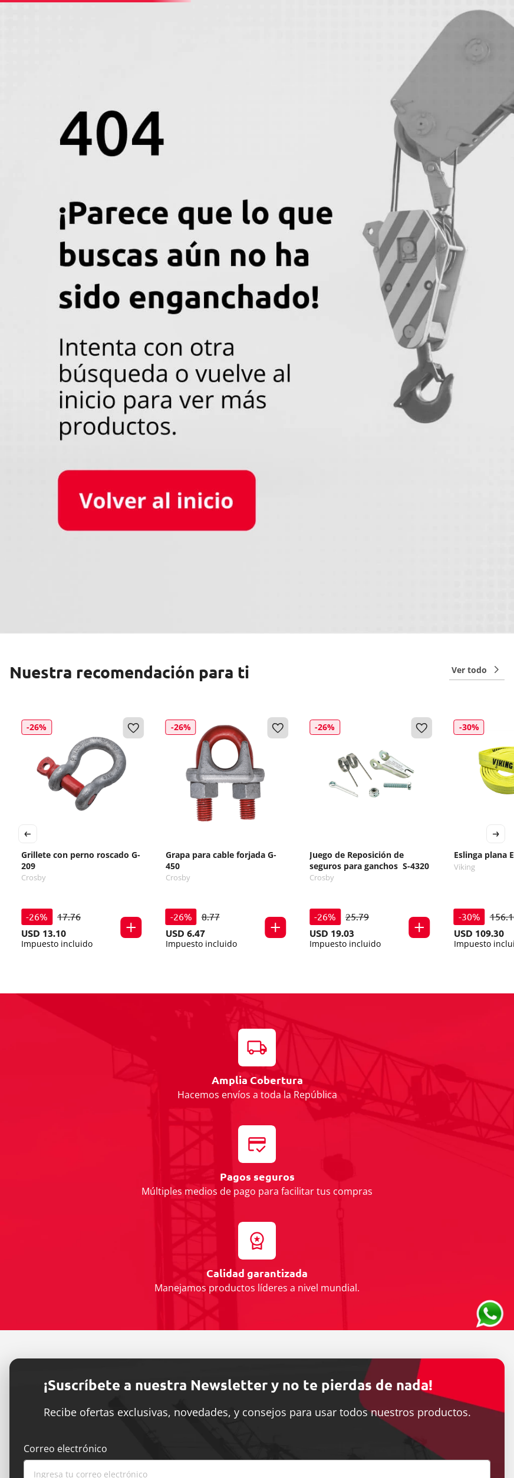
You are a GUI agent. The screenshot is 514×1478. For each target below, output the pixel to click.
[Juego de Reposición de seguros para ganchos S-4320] (369, 834)
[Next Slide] (495, 833)
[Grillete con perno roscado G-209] (81, 834)
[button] (131, 927)
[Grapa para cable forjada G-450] (226, 834)
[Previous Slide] (27, 833)
